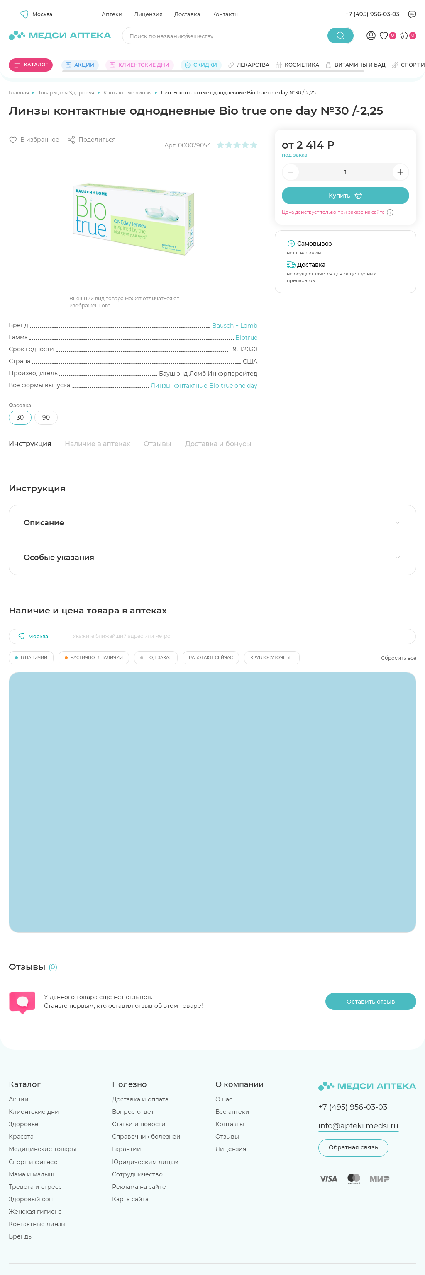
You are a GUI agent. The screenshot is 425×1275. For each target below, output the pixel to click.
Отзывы (157, 444)
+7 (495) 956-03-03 (372, 14)
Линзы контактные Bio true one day (204, 385)
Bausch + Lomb (234, 325)
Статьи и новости (139, 1124)
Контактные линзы (128, 92)
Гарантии (126, 1149)
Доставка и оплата (140, 1099)
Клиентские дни (34, 1112)
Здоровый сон (31, 1199)
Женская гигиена (35, 1211)
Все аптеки (232, 1112)
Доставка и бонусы (218, 444)
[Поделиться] (91, 139)
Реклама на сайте (139, 1186)
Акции (19, 1099)
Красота (21, 1136)
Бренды (21, 1236)
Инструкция (30, 444)
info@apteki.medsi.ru (358, 1125)
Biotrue (246, 337)
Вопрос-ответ (133, 1112)
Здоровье (24, 1124)
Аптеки (112, 14)
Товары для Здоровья (66, 92)
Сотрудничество (137, 1174)
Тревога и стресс (35, 1186)
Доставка (187, 14)
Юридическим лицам (145, 1162)
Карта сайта (130, 1199)
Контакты (225, 14)
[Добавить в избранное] (34, 139)
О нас (223, 1099)
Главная (19, 92)
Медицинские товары (42, 1149)
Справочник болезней (146, 1136)
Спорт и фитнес (33, 1162)
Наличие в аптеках (97, 444)
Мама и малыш (31, 1174)
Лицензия (148, 14)
